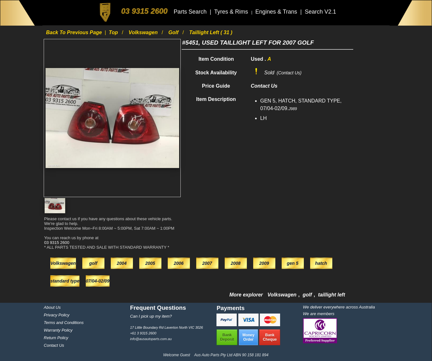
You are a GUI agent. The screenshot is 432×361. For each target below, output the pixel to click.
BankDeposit (227, 337)
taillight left (331, 294)
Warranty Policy (58, 330)
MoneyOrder (248, 337)
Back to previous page (74, 32)
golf (174, 32)
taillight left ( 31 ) (210, 32)
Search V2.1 (320, 12)
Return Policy (56, 337)
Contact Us (54, 345)
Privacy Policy (56, 315)
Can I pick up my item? (151, 316)
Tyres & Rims (232, 12)
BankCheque (270, 337)
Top (114, 32)
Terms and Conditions (64, 322)
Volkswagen (143, 32)
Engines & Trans (277, 12)
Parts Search (191, 12)
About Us (52, 307)
